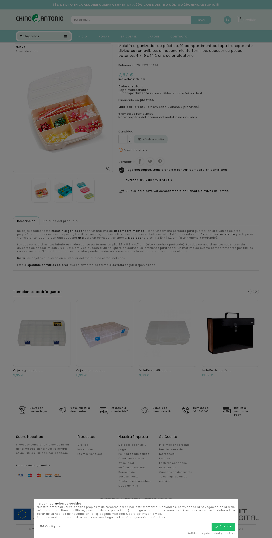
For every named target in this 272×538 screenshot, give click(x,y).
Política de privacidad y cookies (211, 533)
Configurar (50, 526)
